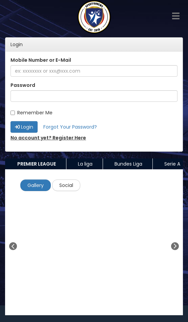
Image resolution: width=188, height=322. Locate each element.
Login (24, 127)
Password (23, 85)
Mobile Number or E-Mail (41, 60)
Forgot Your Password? (70, 127)
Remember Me (32, 112)
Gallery (35, 185)
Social (66, 185)
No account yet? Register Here (48, 137)
